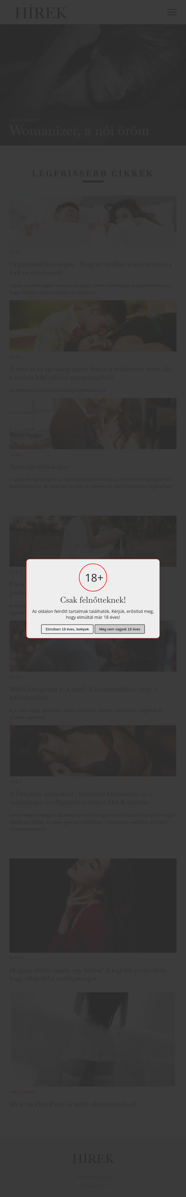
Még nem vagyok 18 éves (119, 629)
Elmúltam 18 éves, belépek (67, 629)
